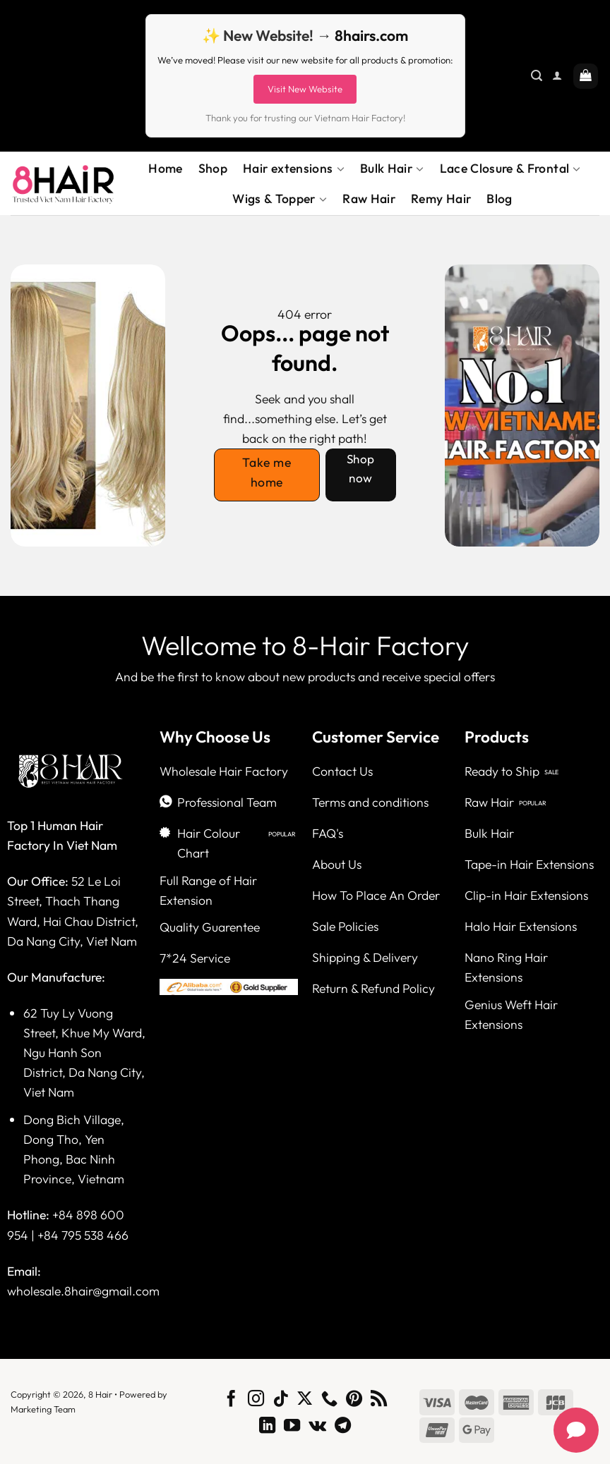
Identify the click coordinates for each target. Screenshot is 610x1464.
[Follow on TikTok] (281, 1400)
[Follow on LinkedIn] (267, 1426)
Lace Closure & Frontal (510, 168)
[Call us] (329, 1400)
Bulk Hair (392, 168)
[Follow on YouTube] (292, 1426)
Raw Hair (368, 198)
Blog (499, 198)
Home (165, 168)
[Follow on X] (305, 1400)
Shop (212, 168)
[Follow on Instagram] (256, 1400)
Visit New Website (305, 88)
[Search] (536, 76)
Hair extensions (294, 168)
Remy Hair (441, 198)
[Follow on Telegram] (342, 1426)
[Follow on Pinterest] (354, 1400)
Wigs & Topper (279, 198)
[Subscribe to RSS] (379, 1400)
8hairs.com (371, 35)
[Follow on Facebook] (231, 1400)
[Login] (557, 75)
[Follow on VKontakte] (317, 1426)
